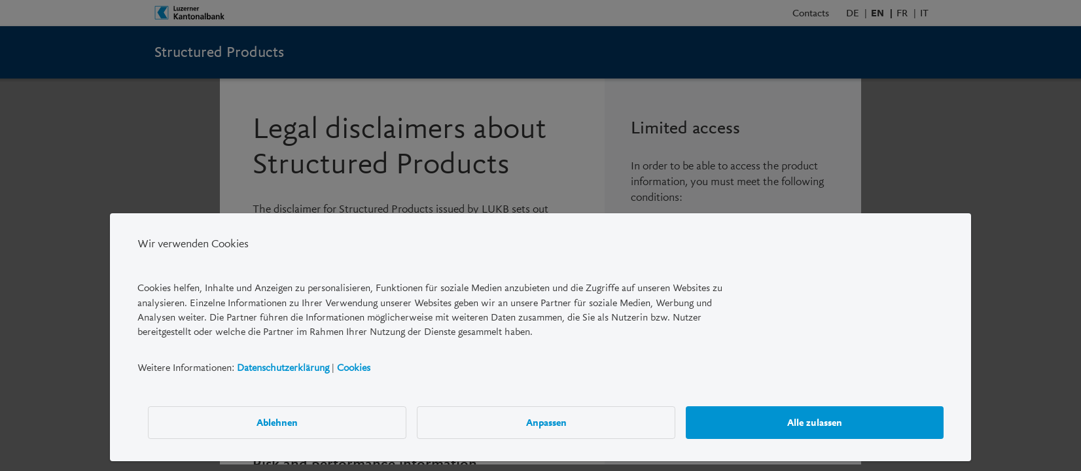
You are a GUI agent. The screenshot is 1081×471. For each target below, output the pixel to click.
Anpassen (546, 422)
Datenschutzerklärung (283, 368)
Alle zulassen (814, 422)
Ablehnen (277, 422)
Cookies (353, 368)
